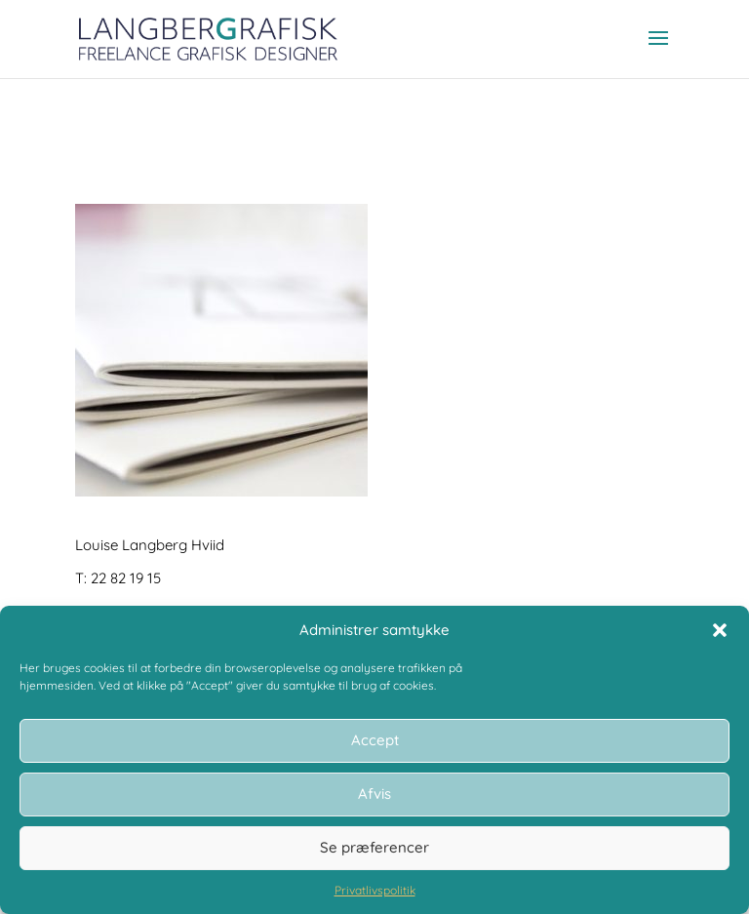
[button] (719, 630)
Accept (375, 740)
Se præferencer (374, 847)
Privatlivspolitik (375, 890)
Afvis (374, 793)
